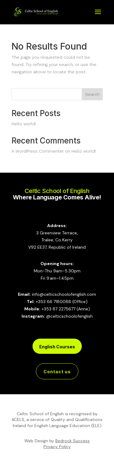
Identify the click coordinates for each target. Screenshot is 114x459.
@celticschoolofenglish (69, 316)
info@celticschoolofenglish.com (64, 294)
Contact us (57, 371)
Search (92, 94)
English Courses (57, 346)
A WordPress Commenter (38, 151)
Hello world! (24, 123)
